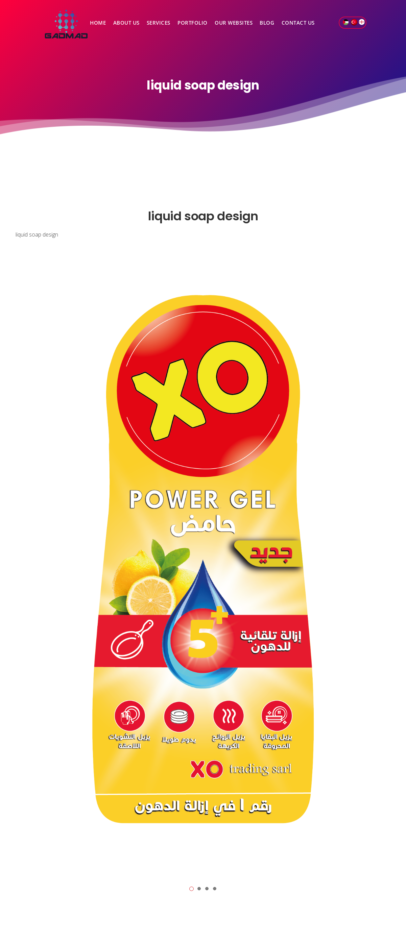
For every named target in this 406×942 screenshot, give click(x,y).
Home (98, 22)
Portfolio (192, 22)
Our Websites (234, 22)
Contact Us (298, 22)
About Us (126, 22)
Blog (267, 22)
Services (158, 22)
